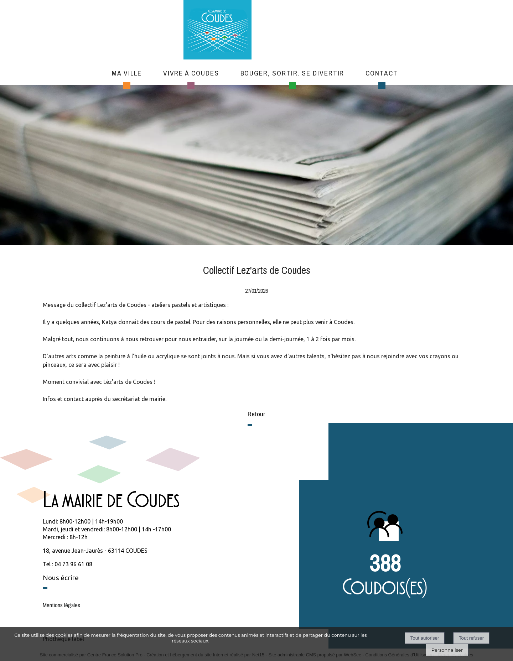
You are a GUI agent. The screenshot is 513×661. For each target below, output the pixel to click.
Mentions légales (61, 605)
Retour (256, 413)
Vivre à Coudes (191, 73)
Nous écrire (61, 578)
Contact (382, 73)
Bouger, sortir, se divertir (292, 73)
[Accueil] (251, 30)
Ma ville (126, 73)
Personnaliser (447, 650)
